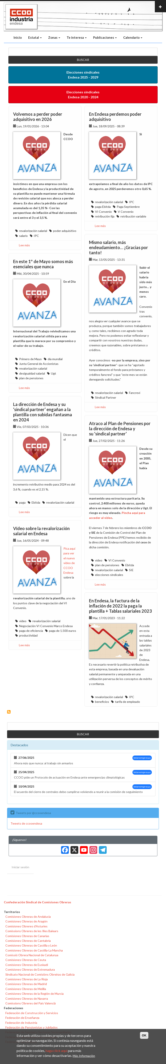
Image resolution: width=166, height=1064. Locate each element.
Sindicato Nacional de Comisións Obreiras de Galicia (40, 974)
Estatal (35, 37)
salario (23, 235)
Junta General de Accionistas (38, 363)
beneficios (102, 701)
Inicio (18, 37)
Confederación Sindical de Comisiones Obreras (37, 902)
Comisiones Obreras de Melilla (25, 989)
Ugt (53, 373)
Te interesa (77, 37)
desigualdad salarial (32, 373)
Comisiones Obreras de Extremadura (30, 969)
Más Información (84, 1056)
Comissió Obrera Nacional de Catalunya (31, 955)
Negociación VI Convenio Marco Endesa (46, 626)
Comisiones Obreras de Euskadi (26, 965)
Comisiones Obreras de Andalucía (28, 916)
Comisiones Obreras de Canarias (27, 936)
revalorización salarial (33, 231)
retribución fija (104, 216)
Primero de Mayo (30, 359)
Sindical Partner (105, 397)
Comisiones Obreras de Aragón (26, 921)
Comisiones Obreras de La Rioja (26, 979)
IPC (36, 235)
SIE (131, 570)
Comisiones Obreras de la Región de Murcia (34, 993)
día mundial (55, 359)
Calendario (132, 37)
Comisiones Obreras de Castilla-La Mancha (34, 950)
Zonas (54, 37)
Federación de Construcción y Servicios (31, 1013)
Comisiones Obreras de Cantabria (28, 940)
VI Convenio (103, 211)
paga (22, 502)
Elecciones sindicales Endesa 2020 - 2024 (83, 94)
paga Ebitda (103, 206)
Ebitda (36, 502)
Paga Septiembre (128, 206)
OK (144, 1035)
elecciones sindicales (109, 575)
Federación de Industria (21, 1022)
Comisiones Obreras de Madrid (26, 984)
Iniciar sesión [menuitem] (20, 867)
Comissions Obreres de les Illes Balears (31, 931)
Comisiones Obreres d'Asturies (26, 926)
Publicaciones (105, 37)
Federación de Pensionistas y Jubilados (31, 1027)
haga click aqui (56, 1051)
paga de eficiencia (31, 630)
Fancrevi (134, 393)
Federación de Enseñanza (22, 1017)
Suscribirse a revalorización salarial (9, 712)
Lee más (24, 245)
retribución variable (133, 216)
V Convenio (126, 211)
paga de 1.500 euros (62, 630)
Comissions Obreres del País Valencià (30, 1003)
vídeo (98, 560)
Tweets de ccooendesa (26, 823)
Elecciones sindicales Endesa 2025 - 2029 (83, 74)
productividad (28, 635)
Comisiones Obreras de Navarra (26, 998)
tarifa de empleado (127, 701)
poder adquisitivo (64, 231)
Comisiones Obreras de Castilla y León (31, 945)
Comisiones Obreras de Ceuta (25, 960)
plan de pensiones (31, 378)
